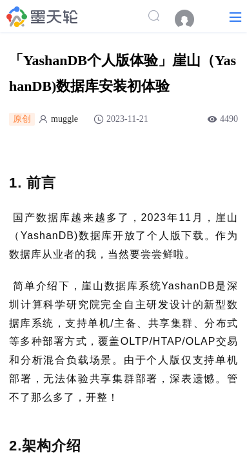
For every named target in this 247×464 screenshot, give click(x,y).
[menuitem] (191, 19)
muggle (64, 119)
